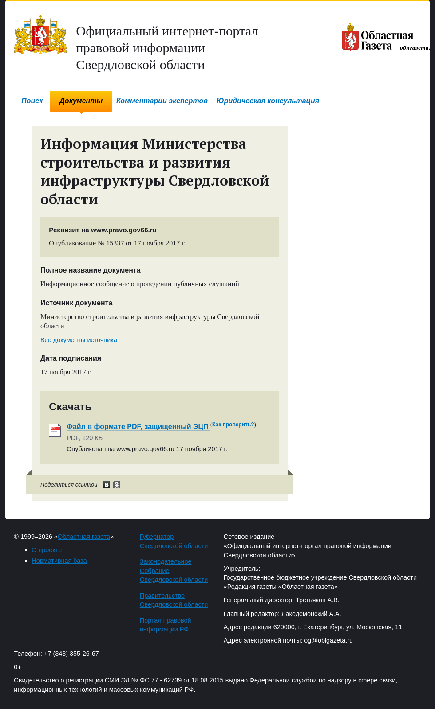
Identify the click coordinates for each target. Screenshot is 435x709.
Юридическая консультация (268, 101)
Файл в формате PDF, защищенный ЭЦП (138, 426)
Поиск (32, 101)
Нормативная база (59, 560)
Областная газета (84, 536)
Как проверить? (233, 424)
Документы (81, 101)
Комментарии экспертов (162, 101)
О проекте (47, 549)
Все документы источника (78, 339)
